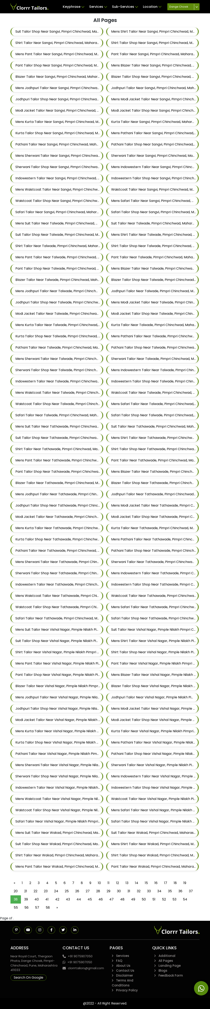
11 (108, 883)
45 (90, 899)
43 (68, 899)
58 (48, 907)
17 (165, 883)
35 (170, 891)
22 (35, 891)
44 (78, 899)
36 (180, 891)
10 (99, 883)
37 (191, 891)
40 (36, 899)
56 (26, 907)
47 (111, 899)
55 (16, 907)
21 (25, 891)
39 (26, 899)
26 (77, 891)
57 (37, 907)
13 (127, 883)
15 (146, 883)
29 (108, 891)
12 (117, 883)
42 (57, 899)
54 (185, 899)
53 (174, 899)
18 (175, 883)
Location (152, 6)
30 (119, 891)
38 (16, 899)
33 (149, 891)
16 (156, 883)
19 (184, 883)
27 (88, 891)
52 (164, 899)
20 (16, 891)
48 (122, 899)
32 (138, 891)
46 (100, 899)
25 (67, 891)
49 (133, 899)
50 (144, 899)
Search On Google (28, 977)
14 (136, 883)
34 (159, 891)
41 (47, 899)
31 (128, 891)
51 (153, 899)
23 (46, 891)
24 (56, 891)
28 (98, 891)
